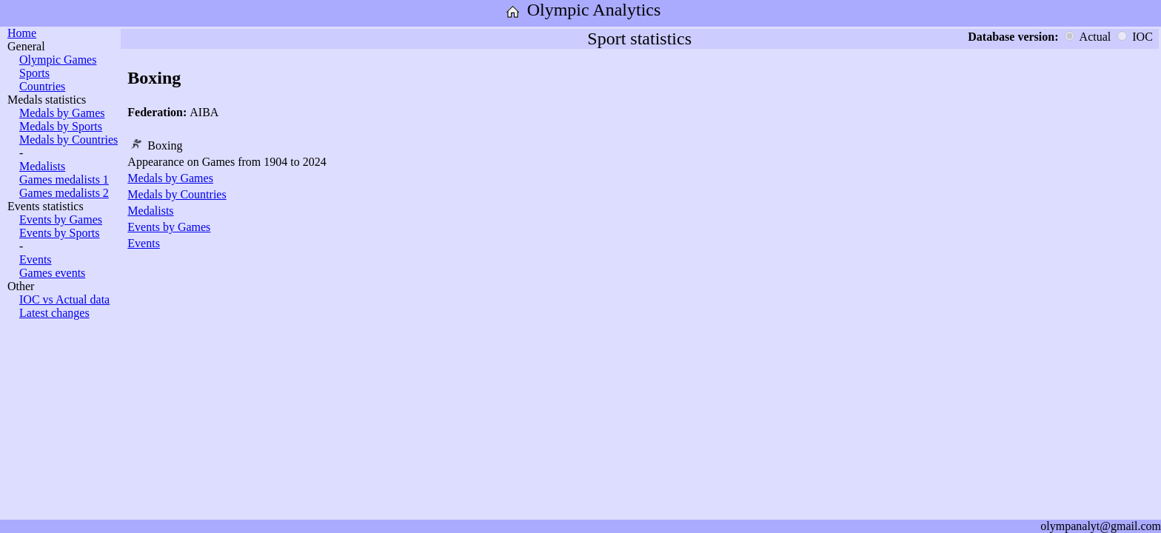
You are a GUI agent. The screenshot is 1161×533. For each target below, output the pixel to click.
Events (35, 259)
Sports (34, 73)
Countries (42, 86)
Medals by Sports (60, 126)
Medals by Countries (68, 139)
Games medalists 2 (64, 193)
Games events (52, 272)
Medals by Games (62, 113)
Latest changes (54, 312)
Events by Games (60, 219)
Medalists (42, 166)
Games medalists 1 (64, 179)
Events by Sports (59, 233)
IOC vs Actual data (64, 299)
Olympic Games (57, 59)
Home (21, 33)
